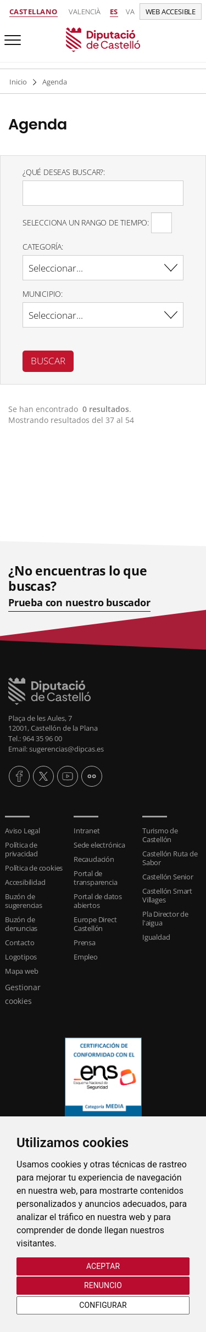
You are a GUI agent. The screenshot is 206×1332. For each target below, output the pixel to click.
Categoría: (43, 246)
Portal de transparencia (95, 877)
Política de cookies (34, 868)
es (114, 11)
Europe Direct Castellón (95, 924)
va (130, 11)
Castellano (33, 11)
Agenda (54, 82)
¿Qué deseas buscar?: (64, 172)
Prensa (85, 942)
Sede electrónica (99, 845)
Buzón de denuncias (21, 924)
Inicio (18, 82)
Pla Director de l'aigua (165, 918)
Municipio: (43, 294)
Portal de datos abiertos (98, 900)
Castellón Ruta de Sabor (170, 858)
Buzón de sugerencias (23, 900)
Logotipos (21, 957)
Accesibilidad (25, 882)
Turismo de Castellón (160, 835)
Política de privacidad (21, 849)
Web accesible (171, 11)
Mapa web (21, 971)
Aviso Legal (22, 831)
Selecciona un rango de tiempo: (86, 222)
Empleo (86, 957)
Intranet (86, 831)
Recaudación (94, 859)
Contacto (19, 942)
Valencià (85, 11)
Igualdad (156, 937)
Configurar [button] (102, 1305)
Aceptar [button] (103, 1266)
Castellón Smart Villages (167, 895)
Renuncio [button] (103, 1285)
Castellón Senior (167, 877)
